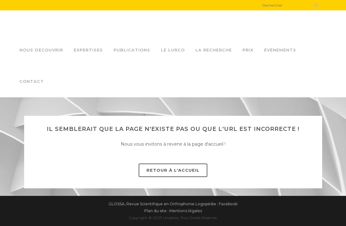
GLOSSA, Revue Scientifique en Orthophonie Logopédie (162, 204)
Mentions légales (185, 210)
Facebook (228, 204)
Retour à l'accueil (173, 170)
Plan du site (155, 210)
